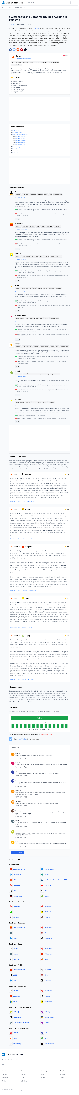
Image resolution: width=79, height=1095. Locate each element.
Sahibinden (48, 912)
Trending (5, 1078)
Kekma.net (16, 885)
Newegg (47, 1012)
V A (16, 771)
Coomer (16, 933)
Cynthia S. (18, 801)
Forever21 (48, 970)
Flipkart (18, 254)
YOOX (15, 938)
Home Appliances (54, 62)
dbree (47, 896)
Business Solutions (36, 402)
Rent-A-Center (49, 1017)
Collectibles (58, 288)
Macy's (47, 1038)
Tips (22, 1078)
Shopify (18, 371)
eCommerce (33, 194)
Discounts (25, 62)
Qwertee (48, 980)
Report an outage (46, 735)
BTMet (15, 880)
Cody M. (17, 753)
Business (35, 374)
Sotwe (47, 874)
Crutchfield (17, 1017)
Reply (25, 758)
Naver (15, 912)
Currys (47, 1023)
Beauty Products (16, 65)
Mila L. (17, 841)
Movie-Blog (17, 874)
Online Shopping (20, 7)
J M (16, 810)
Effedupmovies (18, 896)
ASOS (15, 975)
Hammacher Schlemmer (21, 1023)
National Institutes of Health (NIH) (56, 880)
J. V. (16, 780)
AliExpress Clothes (19, 869)
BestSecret (48, 938)
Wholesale (27, 402)
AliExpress (19, 224)
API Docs (24, 1081)
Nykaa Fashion (50, 1044)
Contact (23, 1074)
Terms (62, 1078)
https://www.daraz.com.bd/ (23, 58)
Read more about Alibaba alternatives (22, 539)
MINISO (15, 1033)
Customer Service (58, 194)
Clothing (43, 226)
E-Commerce (35, 256)
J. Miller (17, 820)
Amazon (18, 192)
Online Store (25, 226)
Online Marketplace (26, 288)
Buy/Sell (45, 288)
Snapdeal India (20, 315)
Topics (9, 7)
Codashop (16, 917)
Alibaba (18, 399)
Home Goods (57, 226)
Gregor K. (13, 24)
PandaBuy (48, 906)
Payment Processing (44, 374)
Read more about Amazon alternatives (22, 501)
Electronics (44, 62)
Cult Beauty (17, 1044)
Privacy (62, 1074)
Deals (31, 62)
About (43, 1074)
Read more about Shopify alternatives (22, 679)
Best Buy (16, 1012)
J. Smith (17, 762)
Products (46, 318)
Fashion (37, 62)
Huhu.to (47, 917)
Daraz (37, 28)
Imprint (43, 1078)
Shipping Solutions (54, 374)
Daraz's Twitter (22, 739)
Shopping (18, 194)
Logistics (45, 402)
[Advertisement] (39, 109)
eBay (17, 285)
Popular (4, 1074)
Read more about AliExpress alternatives (23, 590)
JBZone (47, 891)
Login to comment (18, 852)
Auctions (40, 288)
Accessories (49, 226)
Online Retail (25, 194)
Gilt (46, 1033)
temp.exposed (49, 869)
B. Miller (17, 831)
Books (45, 194)
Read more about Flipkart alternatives (22, 628)
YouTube (48, 885)
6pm (46, 933)
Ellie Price (18, 790)
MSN (15, 891)
